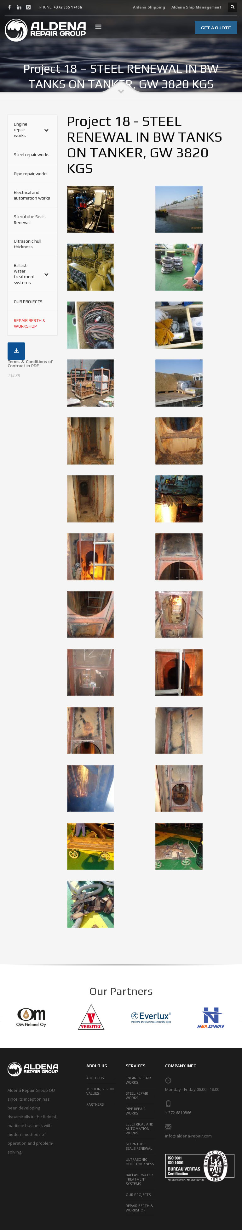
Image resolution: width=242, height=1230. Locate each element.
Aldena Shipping (149, 7)
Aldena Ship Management (196, 7)
